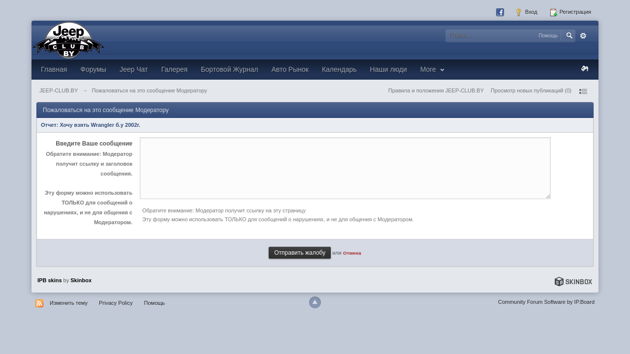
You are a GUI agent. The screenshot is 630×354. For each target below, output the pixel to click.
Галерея (174, 69)
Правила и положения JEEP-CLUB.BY (436, 90)
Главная (54, 69)
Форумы (93, 69)
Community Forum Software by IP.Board (546, 302)
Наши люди (388, 69)
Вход (526, 12)
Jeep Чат (134, 69)
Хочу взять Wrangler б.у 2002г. (100, 125)
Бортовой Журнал (229, 69)
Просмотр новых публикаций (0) (531, 90)
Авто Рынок (289, 69)
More (433, 69)
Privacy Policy (115, 303)
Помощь (154, 303)
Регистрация (570, 12)
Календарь (339, 69)
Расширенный (583, 36)
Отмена (352, 253)
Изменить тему (69, 303)
